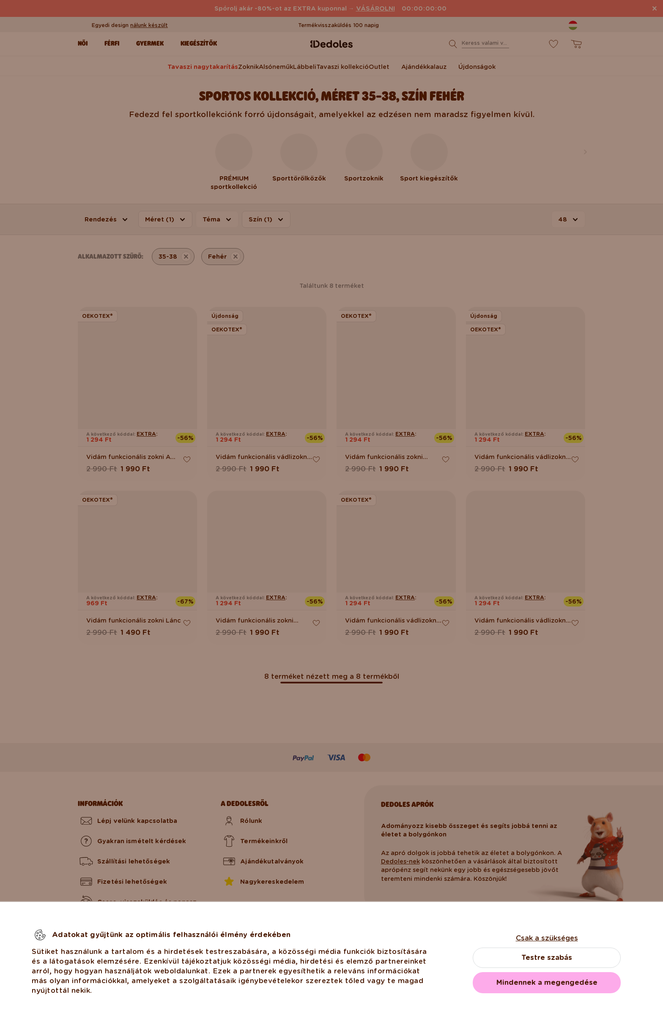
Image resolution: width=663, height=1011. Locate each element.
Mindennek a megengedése (546, 982)
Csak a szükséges (547, 938)
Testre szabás (546, 958)
